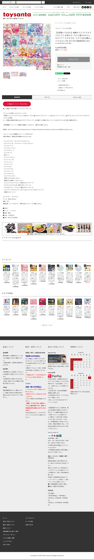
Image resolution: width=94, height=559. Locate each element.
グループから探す (25, 7)
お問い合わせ (75, 7)
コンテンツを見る (37, 7)
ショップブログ (7, 541)
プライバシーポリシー (9, 535)
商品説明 (17, 97)
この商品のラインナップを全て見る (17, 104)
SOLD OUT (73, 59)
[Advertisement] (47, 330)
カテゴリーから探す (13, 7)
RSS (4, 544)
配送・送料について (9, 525)
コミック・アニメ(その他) (64, 23)
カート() (87, 2)
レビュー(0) (77, 97)
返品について (60, 65)
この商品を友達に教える (62, 85)
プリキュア (73, 23)
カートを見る (29, 521)
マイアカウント (29, 518)
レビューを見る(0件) (61, 78)
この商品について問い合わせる (64, 87)
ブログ (67, 7)
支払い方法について (9, 521)
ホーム (4, 7)
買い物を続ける (60, 90)
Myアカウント (76, 2)
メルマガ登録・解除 (57, 7)
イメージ (47, 97)
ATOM (8, 544)
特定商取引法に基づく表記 (63, 67)
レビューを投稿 (60, 81)
